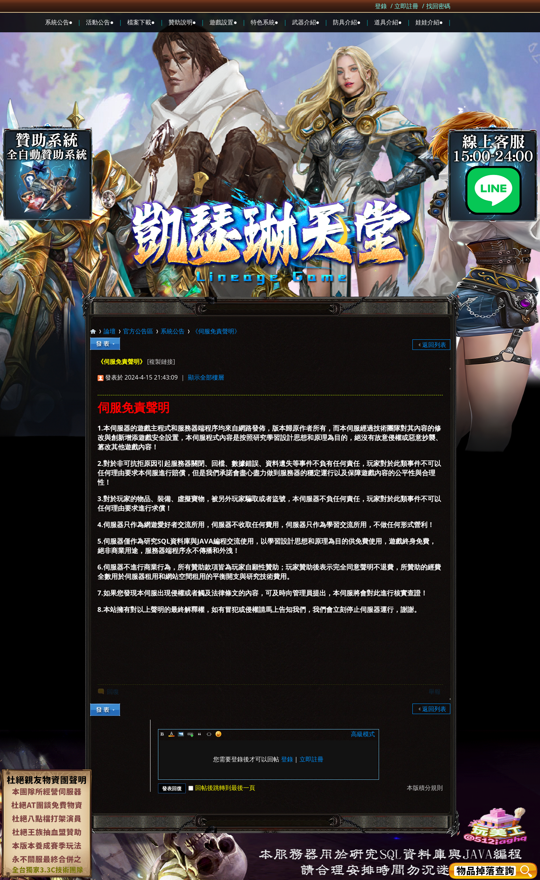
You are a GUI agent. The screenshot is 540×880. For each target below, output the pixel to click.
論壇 (110, 331)
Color (171, 734)
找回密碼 (438, 6)
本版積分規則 (425, 788)
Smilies (218, 734)
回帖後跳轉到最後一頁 (221, 788)
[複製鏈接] (161, 361)
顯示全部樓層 (206, 377)
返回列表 (434, 345)
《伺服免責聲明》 (216, 331)
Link (190, 734)
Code (209, 734)
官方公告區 (138, 331)
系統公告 (173, 331)
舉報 (435, 691)
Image (181, 734)
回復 (113, 691)
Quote (199, 734)
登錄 (381, 6)
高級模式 (363, 734)
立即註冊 (406, 6)
